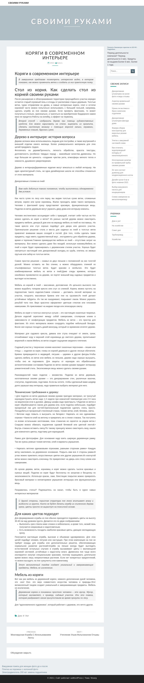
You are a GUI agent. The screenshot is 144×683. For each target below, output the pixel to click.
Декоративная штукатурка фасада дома (120, 120)
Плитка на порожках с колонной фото (20, 669)
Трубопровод (117, 235)
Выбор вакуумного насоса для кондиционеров (120, 189)
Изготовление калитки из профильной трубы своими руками (121, 162)
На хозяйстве (117, 226)
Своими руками (18, 3)
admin (60, 63)
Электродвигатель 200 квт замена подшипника (24, 672)
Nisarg (94, 678)
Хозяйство (116, 239)
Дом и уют (23, 616)
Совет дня (116, 230)
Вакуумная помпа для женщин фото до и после (25, 666)
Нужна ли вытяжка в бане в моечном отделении (120, 111)
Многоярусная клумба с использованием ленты (31, 635)
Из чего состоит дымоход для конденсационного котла (122, 172)
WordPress (78, 678)
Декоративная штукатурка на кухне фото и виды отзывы (121, 93)
